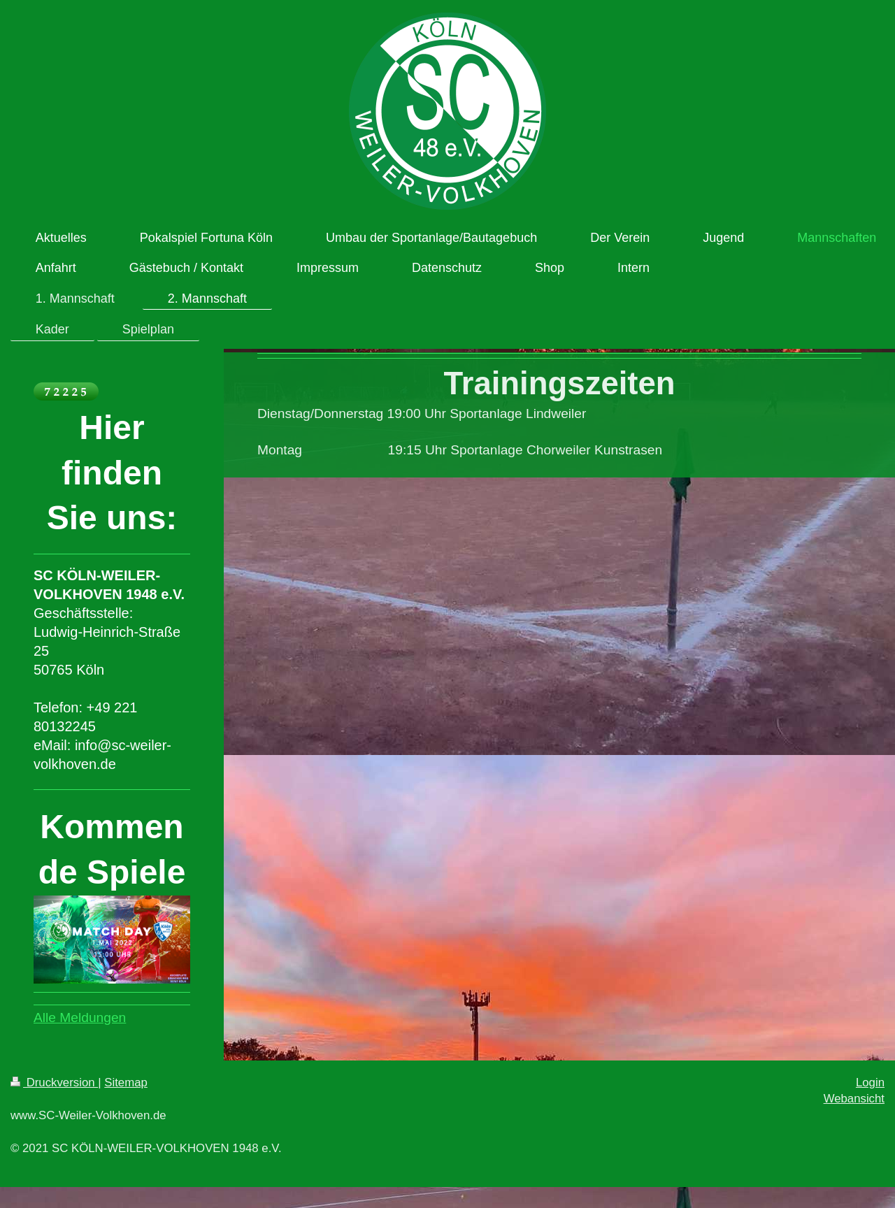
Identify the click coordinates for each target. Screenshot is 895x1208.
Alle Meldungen (80, 1017)
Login (870, 1082)
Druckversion (54, 1082)
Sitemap (126, 1082)
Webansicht (854, 1098)
